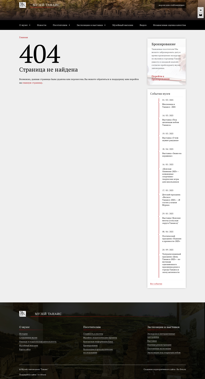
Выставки (152, 340)
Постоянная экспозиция (159, 348)
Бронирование (90, 345)
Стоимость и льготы (93, 333)
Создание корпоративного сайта (159, 369)
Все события (156, 284)
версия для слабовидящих (170, 5)
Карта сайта (24, 349)
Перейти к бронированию (161, 77)
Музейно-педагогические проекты (100, 337)
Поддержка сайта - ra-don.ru (32, 374)
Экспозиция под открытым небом (164, 352)
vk (200, 10)
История (23, 333)
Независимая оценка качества (169, 25)
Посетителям (60, 25)
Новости (41, 25)
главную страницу (32, 82)
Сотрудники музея (28, 337)
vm (200, 15)
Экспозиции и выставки (90, 25)
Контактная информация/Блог (98, 341)
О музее (23, 25)
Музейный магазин (122, 25)
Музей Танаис (46, 5)
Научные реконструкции (159, 344)
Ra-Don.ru (181, 369)
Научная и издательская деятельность (38, 341)
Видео (143, 25)
